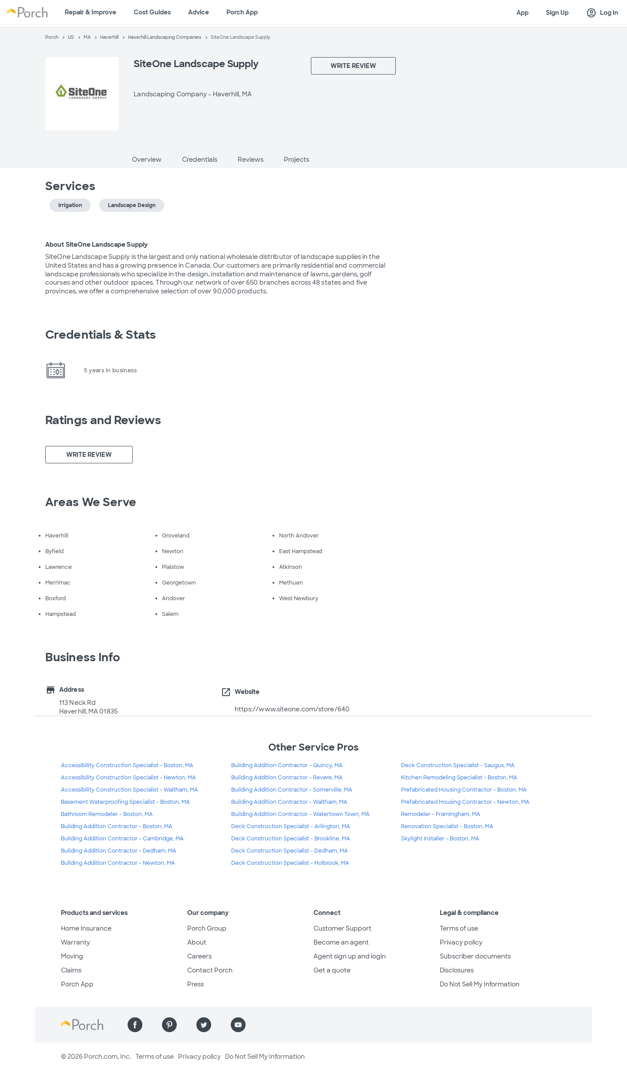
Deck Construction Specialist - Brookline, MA (290, 838)
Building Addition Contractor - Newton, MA (118, 863)
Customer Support (342, 928)
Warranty (75, 942)
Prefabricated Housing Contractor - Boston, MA (464, 789)
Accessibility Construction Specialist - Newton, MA (128, 777)
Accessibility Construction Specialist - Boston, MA (127, 765)
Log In (602, 13)
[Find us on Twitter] (203, 1024)
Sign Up (557, 13)
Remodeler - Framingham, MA (440, 814)
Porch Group (206, 928)
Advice (198, 12)
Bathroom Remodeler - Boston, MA (107, 814)
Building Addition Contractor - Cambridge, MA (122, 838)
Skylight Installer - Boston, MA (440, 838)
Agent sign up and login (350, 956)
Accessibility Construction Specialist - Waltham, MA (129, 789)
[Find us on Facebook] (135, 1024)
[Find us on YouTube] (238, 1024)
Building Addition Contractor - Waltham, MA (289, 802)
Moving (72, 956)
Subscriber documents (475, 956)
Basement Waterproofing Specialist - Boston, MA (125, 802)
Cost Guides (152, 12)
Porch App (242, 12)
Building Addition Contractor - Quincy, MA (287, 765)
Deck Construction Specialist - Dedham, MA (289, 850)
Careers (199, 956)
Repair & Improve (90, 12)
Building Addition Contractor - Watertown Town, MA (300, 814)
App (522, 13)
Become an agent (341, 942)
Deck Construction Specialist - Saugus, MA (458, 765)
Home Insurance (86, 928)
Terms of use (459, 928)
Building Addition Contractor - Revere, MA (287, 777)
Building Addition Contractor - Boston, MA (116, 826)
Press (195, 984)
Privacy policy (461, 942)
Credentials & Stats (100, 334)
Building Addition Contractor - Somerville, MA (291, 789)
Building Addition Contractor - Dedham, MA (118, 850)
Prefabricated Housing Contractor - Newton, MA (465, 802)
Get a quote (332, 970)
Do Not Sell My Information (479, 984)
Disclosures (457, 970)
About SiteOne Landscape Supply (96, 244)
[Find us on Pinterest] (169, 1024)
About (196, 942)
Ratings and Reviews (103, 420)
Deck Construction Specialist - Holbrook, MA (290, 863)
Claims (71, 970)
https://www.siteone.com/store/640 (292, 709)
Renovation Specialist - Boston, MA (447, 826)
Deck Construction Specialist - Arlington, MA (290, 826)
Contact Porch (210, 970)
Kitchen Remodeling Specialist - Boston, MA (459, 777)
